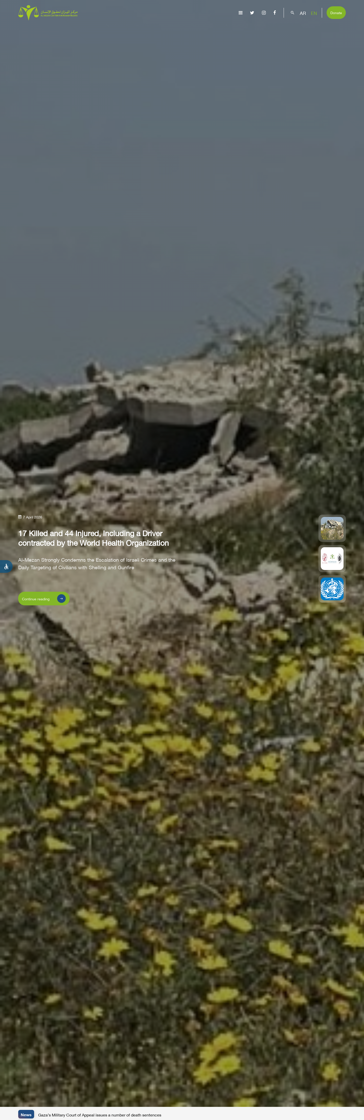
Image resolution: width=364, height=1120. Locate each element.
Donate (336, 12)
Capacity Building (275, 29)
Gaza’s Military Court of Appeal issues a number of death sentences (99, 1114)
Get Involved (314, 29)
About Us (117, 29)
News (26, 1114)
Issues (177, 29)
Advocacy (238, 29)
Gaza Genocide (149, 29)
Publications (206, 29)
